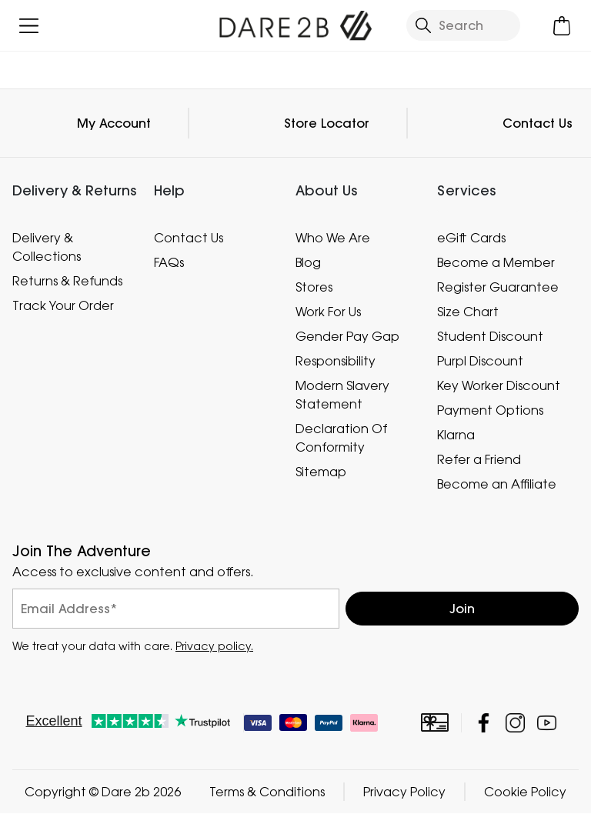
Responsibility (336, 361)
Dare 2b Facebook (483, 723)
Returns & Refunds (67, 281)
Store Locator (326, 123)
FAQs (169, 262)
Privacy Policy (404, 792)
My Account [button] (114, 123)
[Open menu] (28, 25)
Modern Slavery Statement (342, 395)
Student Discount (490, 336)
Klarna (456, 434)
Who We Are (333, 237)
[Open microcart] (562, 25)
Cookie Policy (525, 792)
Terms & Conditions (267, 792)
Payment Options (490, 410)
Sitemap (321, 471)
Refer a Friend (479, 459)
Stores (314, 287)
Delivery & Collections (46, 247)
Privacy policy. (214, 646)
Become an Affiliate (496, 484)
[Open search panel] (463, 25)
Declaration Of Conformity (341, 438)
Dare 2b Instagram (515, 723)
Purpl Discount (480, 361)
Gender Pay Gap (347, 336)
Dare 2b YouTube (546, 723)
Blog (308, 262)
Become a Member (496, 262)
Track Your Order (63, 305)
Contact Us (538, 123)
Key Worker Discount (498, 385)
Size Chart (468, 311)
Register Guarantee (498, 287)
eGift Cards (471, 237)
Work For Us (328, 311)
